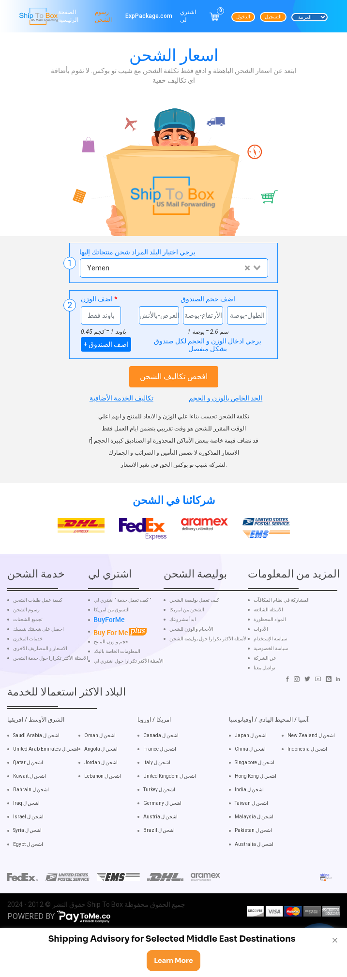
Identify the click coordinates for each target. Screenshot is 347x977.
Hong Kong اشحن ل (255, 796)
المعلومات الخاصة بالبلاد (117, 672)
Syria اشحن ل (27, 851)
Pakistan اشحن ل (253, 851)
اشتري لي (188, 16)
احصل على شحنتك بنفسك (38, 649)
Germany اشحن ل (162, 824)
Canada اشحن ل (161, 755)
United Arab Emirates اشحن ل (45, 769)
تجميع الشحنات (28, 639)
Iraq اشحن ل (26, 824)
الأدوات (261, 649)
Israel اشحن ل (28, 837)
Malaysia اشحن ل (254, 837)
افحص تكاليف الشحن (174, 376)
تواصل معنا (264, 688)
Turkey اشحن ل (159, 810)
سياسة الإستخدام (270, 659)
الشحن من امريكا (186, 630)
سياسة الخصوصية (271, 668)
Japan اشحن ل (251, 755)
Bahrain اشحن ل (31, 810)
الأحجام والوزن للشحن (191, 649)
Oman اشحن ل (100, 755)
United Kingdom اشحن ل (169, 796)
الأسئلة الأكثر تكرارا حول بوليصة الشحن (208, 659)
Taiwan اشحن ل (251, 824)
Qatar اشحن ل (28, 782)
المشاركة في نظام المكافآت (282, 620)
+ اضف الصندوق (106, 344)
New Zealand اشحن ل (311, 755)
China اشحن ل (250, 769)
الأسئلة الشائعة (268, 630)
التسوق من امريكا (112, 630)
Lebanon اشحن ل (102, 796)
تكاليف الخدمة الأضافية (121, 398)
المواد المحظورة (270, 639)
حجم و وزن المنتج (111, 662)
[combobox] (173, 268)
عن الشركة (265, 678)
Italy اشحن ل (156, 782)
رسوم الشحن (103, 16)
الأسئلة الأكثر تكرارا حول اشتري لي (129, 682)
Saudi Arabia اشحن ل (36, 755)
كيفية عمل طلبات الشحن (37, 620)
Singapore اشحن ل (254, 782)
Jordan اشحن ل (101, 782)
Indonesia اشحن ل (307, 769)
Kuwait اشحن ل (29, 796)
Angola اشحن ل (101, 769)
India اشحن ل (249, 810)
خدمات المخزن (28, 659)
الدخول (243, 16)
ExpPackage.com (148, 16)
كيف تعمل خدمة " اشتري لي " (122, 620)
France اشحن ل (159, 769)
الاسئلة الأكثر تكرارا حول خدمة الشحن (50, 678)
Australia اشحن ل (254, 864)
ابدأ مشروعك (182, 639)
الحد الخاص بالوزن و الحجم (225, 398)
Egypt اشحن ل (28, 864)
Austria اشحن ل (160, 837)
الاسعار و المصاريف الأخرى (40, 668)
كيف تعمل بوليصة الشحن (194, 620)
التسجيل (273, 16)
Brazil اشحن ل (159, 851)
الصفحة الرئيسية (68, 16)
